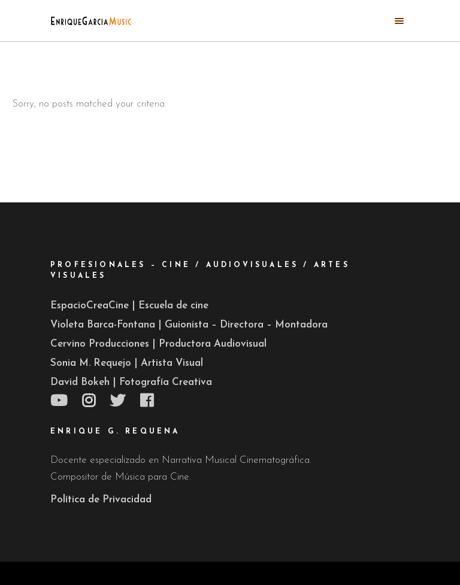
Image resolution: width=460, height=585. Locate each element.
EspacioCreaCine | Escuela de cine (129, 306)
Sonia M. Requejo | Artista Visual (126, 363)
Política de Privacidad (101, 500)
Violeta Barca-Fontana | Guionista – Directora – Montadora (189, 325)
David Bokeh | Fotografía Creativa (131, 382)
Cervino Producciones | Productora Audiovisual (158, 344)
